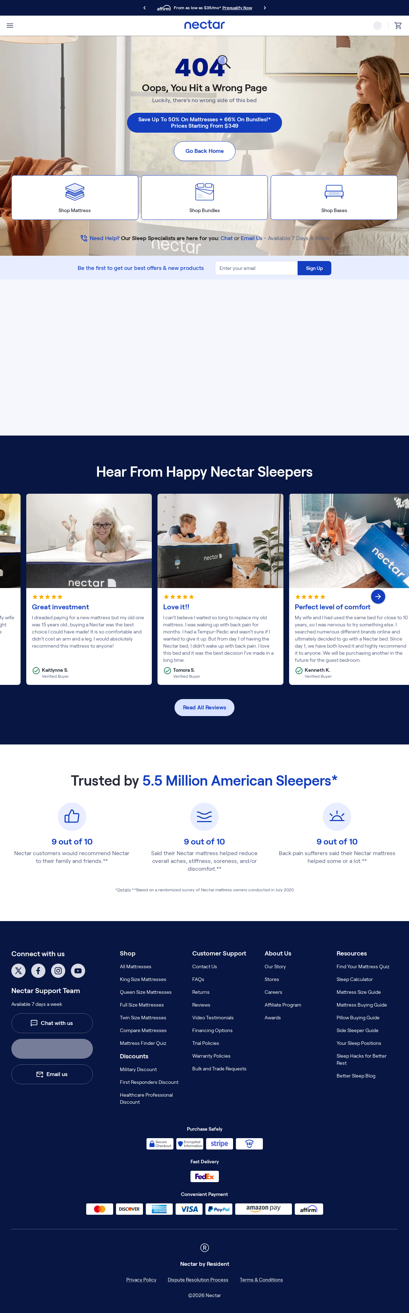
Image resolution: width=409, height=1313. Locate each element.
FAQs (198, 979)
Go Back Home (205, 151)
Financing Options (212, 1030)
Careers (273, 992)
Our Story (275, 966)
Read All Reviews (204, 707)
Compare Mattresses (143, 1030)
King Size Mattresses (143, 979)
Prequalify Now (237, 7)
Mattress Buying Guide (362, 1005)
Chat (227, 238)
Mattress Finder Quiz (143, 1043)
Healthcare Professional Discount (146, 1098)
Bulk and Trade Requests (219, 1068)
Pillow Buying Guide (358, 1017)
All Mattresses (135, 966)
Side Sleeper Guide (357, 1030)
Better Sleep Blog (356, 1076)
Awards (273, 1017)
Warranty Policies (211, 1056)
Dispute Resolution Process (198, 1279)
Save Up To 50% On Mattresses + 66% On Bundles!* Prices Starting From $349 (204, 122)
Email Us (251, 238)
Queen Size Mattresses (146, 992)
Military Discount (138, 1069)
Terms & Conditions (261, 1279)
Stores (272, 979)
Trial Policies (205, 1043)
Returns (201, 992)
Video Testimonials (213, 1017)
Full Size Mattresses (142, 1005)
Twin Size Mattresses (143, 1017)
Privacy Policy (141, 1279)
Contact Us (204, 966)
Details (124, 889)
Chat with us (51, 1023)
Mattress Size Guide (359, 992)
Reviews (201, 1005)
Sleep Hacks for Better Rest (362, 1059)
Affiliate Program (283, 1005)
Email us (51, 1074)
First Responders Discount (149, 1082)
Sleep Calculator (355, 979)
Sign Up (314, 268)
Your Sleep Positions (359, 1043)
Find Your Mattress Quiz (363, 966)
